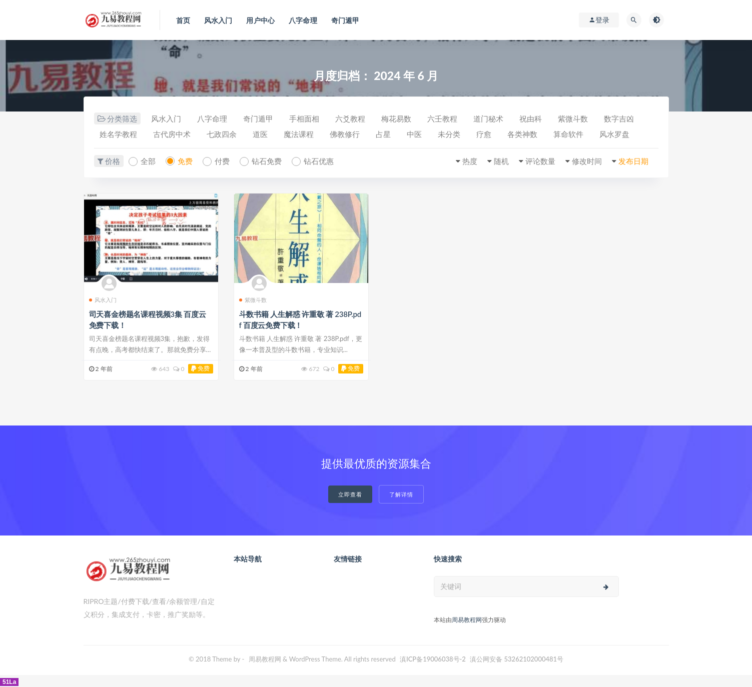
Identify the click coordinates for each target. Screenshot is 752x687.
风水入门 (166, 118)
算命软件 (568, 134)
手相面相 (304, 118)
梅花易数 (396, 118)
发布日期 (633, 161)
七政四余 (222, 134)
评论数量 (540, 161)
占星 (383, 134)
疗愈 (483, 134)
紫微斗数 (573, 118)
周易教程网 (467, 620)
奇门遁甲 (258, 118)
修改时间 (587, 161)
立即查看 (350, 494)
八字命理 (212, 118)
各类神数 (522, 134)
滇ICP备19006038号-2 (433, 659)
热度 (469, 161)
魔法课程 (299, 134)
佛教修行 (345, 134)
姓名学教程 (118, 134)
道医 (260, 134)
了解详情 (401, 494)
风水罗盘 (614, 134)
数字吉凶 (619, 118)
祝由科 (530, 118)
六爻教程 (350, 118)
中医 (414, 134)
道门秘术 (488, 118)
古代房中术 (172, 134)
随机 (501, 161)
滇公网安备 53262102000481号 (516, 659)
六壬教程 (442, 118)
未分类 (449, 134)
